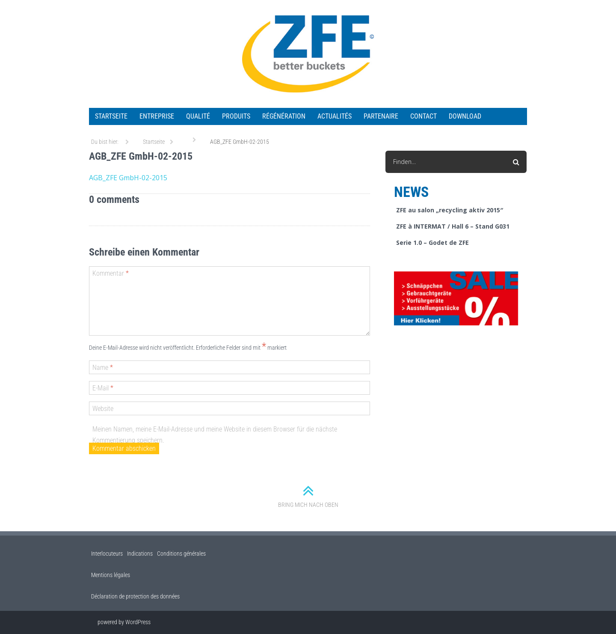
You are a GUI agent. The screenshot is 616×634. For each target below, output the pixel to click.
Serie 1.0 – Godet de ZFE (432, 242)
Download (465, 116)
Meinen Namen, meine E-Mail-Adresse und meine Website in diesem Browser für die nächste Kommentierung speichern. (214, 434)
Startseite (111, 116)
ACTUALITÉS (334, 116)
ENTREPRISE (156, 116)
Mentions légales (110, 574)
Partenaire (381, 116)
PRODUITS (236, 116)
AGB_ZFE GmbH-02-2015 (128, 177)
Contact (423, 116)
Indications (140, 553)
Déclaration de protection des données (135, 596)
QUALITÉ (198, 116)
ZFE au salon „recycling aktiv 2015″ (449, 210)
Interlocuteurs (107, 553)
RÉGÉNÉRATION (283, 116)
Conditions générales (181, 553)
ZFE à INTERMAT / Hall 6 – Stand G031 (452, 226)
